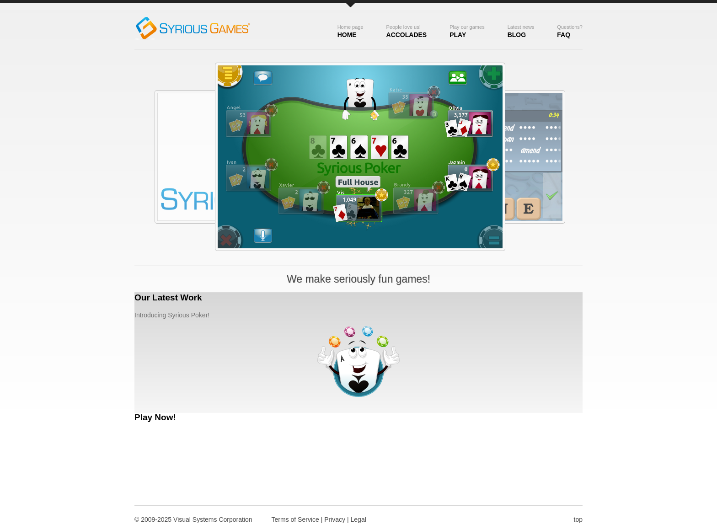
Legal (358, 519)
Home (350, 31)
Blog (521, 31)
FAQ (570, 31)
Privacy (334, 519)
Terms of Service (295, 519)
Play (466, 31)
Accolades (406, 31)
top (578, 519)
